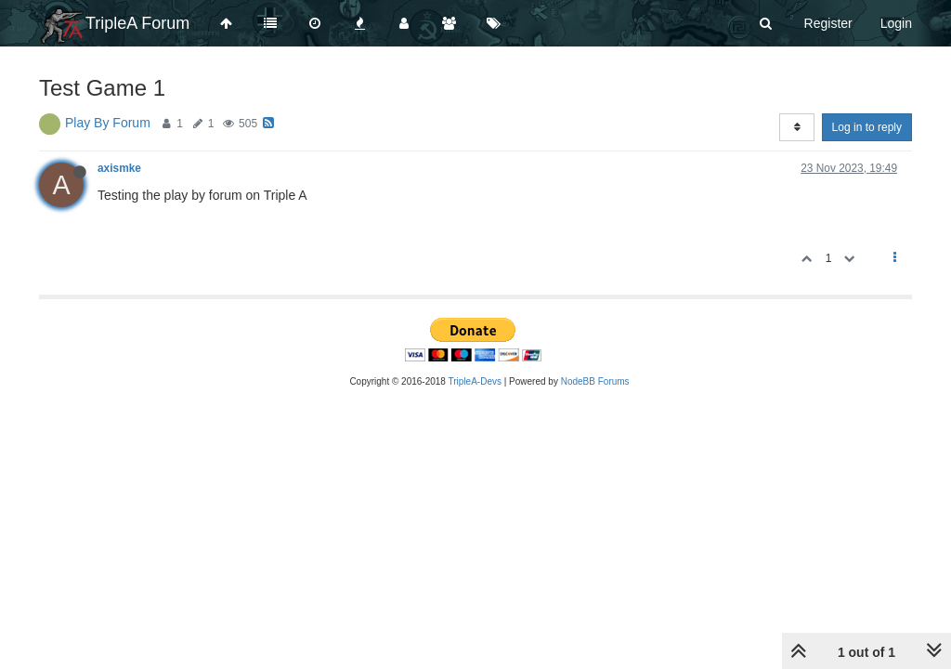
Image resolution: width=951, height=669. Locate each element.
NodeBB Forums (595, 381)
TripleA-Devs (475, 381)
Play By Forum (107, 122)
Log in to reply (867, 127)
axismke (119, 168)
